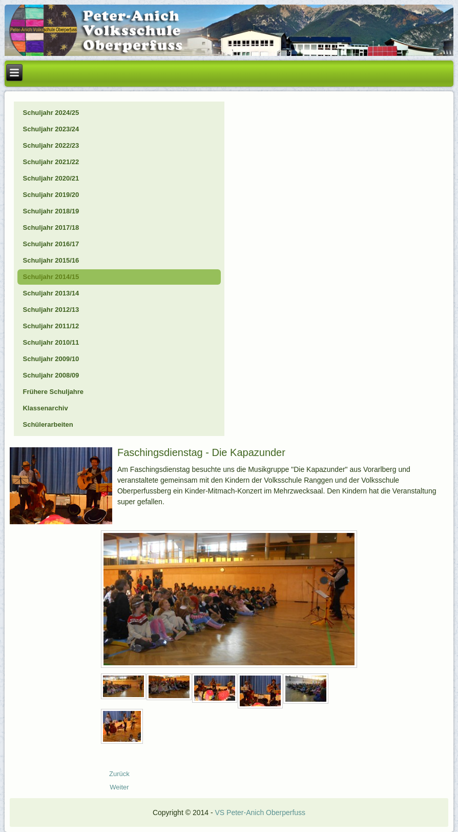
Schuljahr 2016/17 (51, 244)
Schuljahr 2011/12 (51, 326)
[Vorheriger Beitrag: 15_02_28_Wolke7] (119, 774)
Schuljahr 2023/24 (51, 129)
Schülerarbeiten (48, 424)
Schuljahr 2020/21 (51, 178)
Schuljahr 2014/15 (51, 277)
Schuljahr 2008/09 (51, 375)
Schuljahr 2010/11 (51, 342)
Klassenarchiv (45, 408)
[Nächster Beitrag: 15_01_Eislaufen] (119, 787)
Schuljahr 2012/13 (51, 309)
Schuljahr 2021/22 (51, 162)
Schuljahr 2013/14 (51, 293)
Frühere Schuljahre (53, 391)
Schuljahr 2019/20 (51, 195)
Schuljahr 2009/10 (51, 359)
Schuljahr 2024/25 (51, 112)
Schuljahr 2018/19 (51, 211)
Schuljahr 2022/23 (51, 145)
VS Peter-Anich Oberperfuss (260, 812)
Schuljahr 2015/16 (51, 260)
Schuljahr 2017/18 (51, 227)
